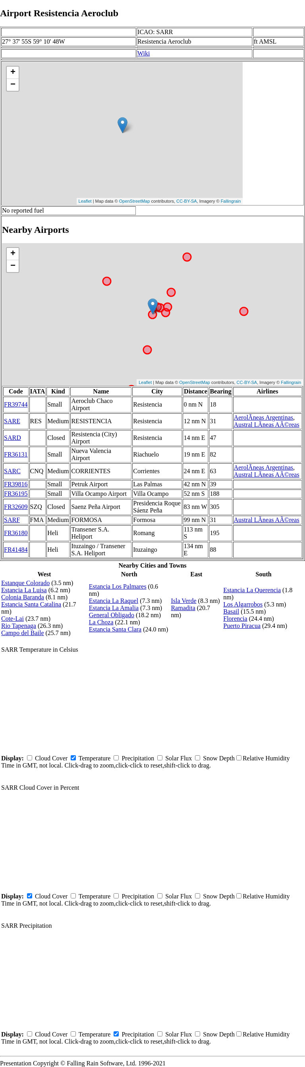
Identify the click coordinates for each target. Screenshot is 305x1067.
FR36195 (16, 493)
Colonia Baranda (22, 597)
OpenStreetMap (134, 201)
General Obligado (111, 615)
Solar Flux (178, 758)
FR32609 (16, 506)
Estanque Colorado (25, 583)
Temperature (95, 758)
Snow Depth (219, 758)
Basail (231, 611)
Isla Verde (183, 600)
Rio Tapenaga (18, 625)
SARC (12, 471)
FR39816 (16, 484)
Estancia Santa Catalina (31, 604)
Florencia (235, 618)
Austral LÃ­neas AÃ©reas (266, 424)
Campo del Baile (22, 632)
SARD (12, 437)
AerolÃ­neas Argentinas (263, 417)
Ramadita (183, 608)
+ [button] (12, 73)
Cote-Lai (12, 618)
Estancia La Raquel (113, 600)
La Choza (101, 622)
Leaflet (85, 201)
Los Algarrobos (243, 604)
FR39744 (16, 404)
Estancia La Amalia (114, 608)
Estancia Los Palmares (118, 586)
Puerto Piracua (242, 625)
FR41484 (16, 549)
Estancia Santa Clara (115, 629)
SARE (12, 421)
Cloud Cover (51, 758)
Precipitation (138, 758)
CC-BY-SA (186, 201)
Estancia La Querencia (252, 590)
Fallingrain (231, 201)
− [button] (12, 85)
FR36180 (16, 533)
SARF (12, 519)
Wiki (143, 53)
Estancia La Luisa (24, 590)
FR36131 (16, 454)
